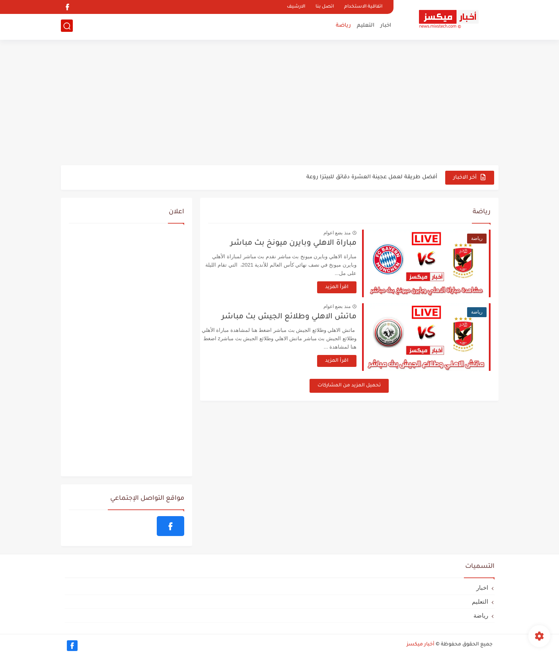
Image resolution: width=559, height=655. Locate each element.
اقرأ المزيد (345, 287)
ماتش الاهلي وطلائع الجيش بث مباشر (297, 317)
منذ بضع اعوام (345, 233)
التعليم (365, 26)
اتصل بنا (325, 7)
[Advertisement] (280, 103)
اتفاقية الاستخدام (363, 7)
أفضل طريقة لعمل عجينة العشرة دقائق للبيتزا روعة (371, 177)
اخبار (385, 26)
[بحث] (67, 26)
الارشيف (296, 7)
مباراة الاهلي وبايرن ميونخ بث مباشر (302, 243)
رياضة (343, 26)
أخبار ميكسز (420, 644)
